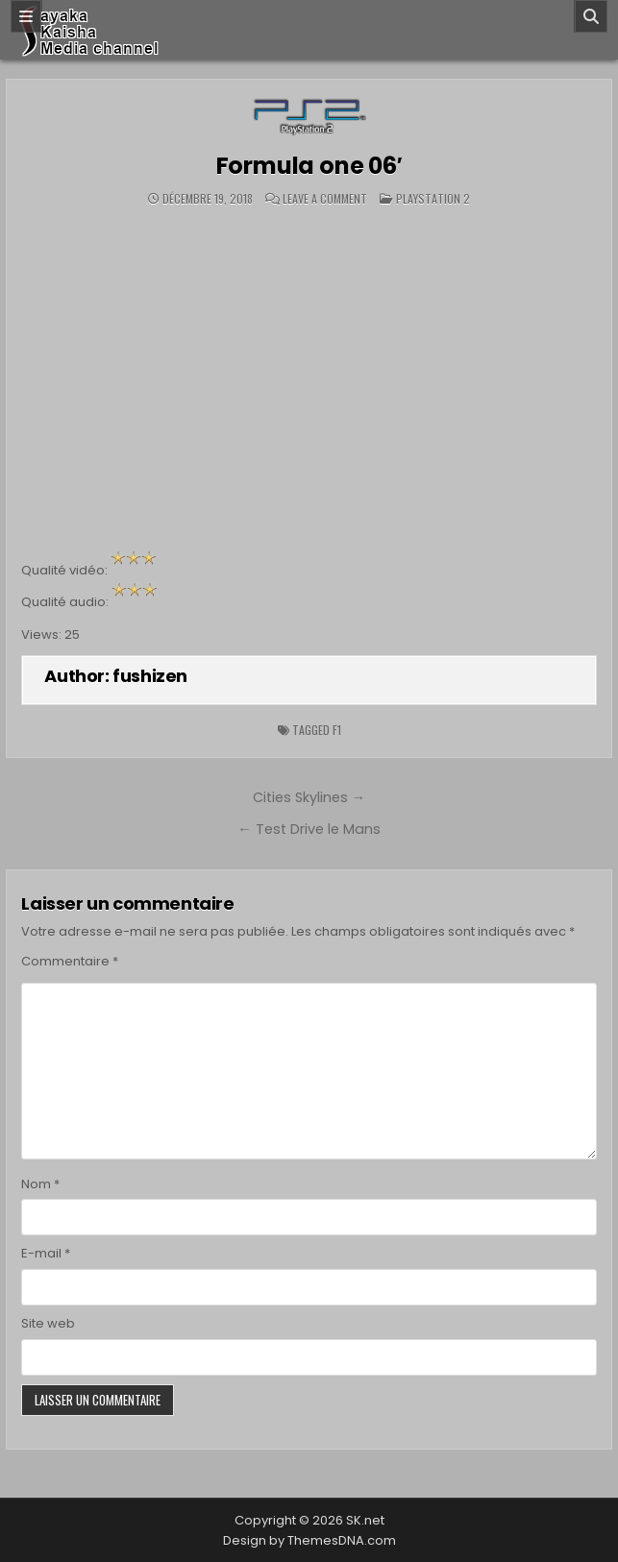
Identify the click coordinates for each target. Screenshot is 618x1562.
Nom (40, 1184)
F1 (337, 729)
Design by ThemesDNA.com (309, 1540)
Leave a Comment (325, 199)
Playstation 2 (433, 198)
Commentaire (69, 961)
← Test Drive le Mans (308, 829)
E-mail (45, 1253)
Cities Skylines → (309, 797)
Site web (48, 1323)
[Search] (591, 16)
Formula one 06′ (309, 166)
